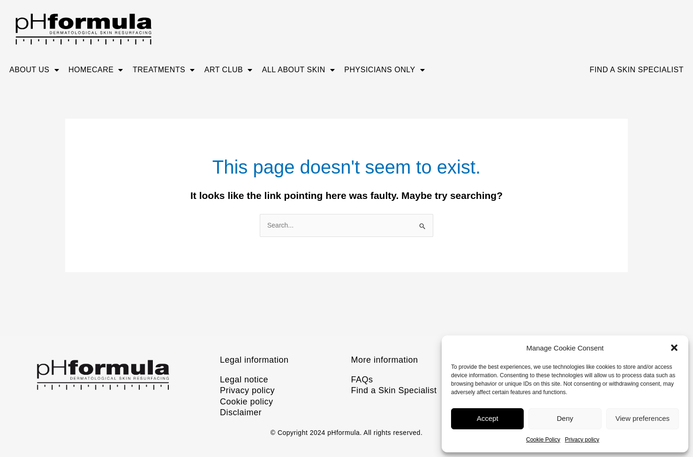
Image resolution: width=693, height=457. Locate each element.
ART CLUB (228, 69)
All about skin (298, 69)
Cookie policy (246, 401)
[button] (674, 347)
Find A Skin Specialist (637, 70)
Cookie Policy (543, 439)
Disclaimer (241, 412)
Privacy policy (582, 439)
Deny (565, 418)
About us (34, 69)
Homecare (95, 69)
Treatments (164, 69)
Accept (487, 418)
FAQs (362, 379)
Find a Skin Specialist (394, 390)
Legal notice (244, 379)
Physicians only (384, 69)
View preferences (643, 418)
